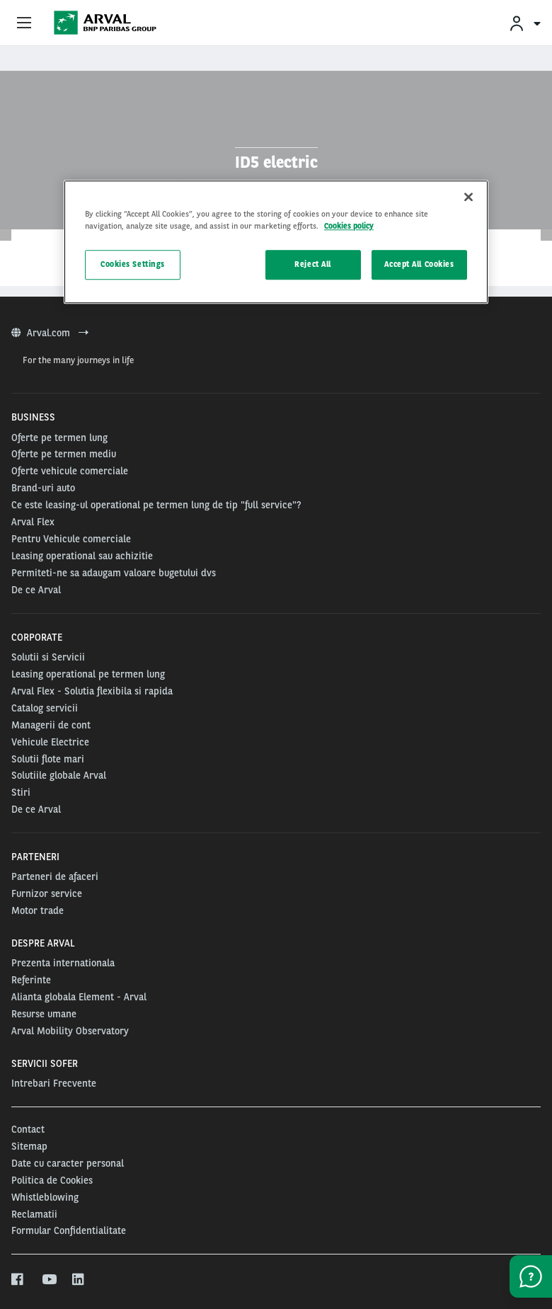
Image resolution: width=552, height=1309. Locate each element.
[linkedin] (79, 1280)
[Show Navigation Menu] (24, 23)
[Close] (468, 197)
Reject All (312, 265)
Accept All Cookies (419, 265)
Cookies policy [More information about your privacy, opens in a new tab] (349, 226)
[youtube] (48, 1280)
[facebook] (18, 1280)
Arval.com (49, 332)
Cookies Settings (132, 265)
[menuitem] (524, 23)
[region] (276, 242)
